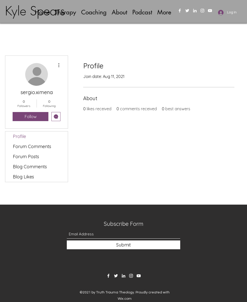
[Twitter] (187, 10)
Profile (19, 136)
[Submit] (123, 244)
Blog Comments (30, 167)
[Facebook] (179, 10)
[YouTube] (209, 10)
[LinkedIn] (194, 10)
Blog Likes (23, 177)
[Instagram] (202, 10)
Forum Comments (32, 146)
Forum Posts (26, 156)
